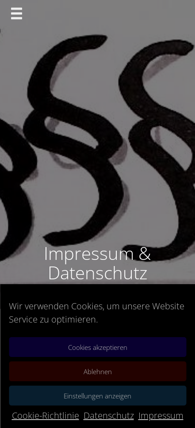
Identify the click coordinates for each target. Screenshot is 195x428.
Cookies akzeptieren (97, 347)
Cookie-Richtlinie (45, 415)
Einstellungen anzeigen (97, 395)
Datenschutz (109, 415)
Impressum (161, 415)
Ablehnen (98, 371)
